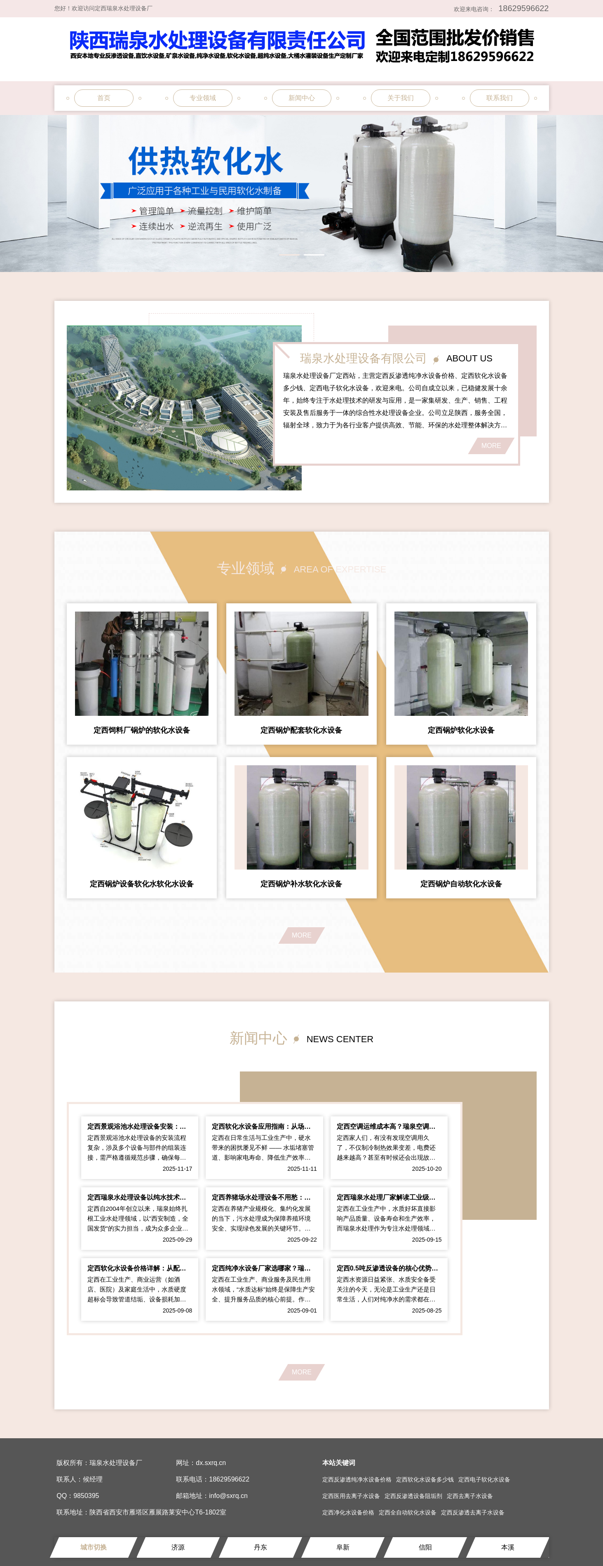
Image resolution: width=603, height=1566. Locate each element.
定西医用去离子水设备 (351, 1496)
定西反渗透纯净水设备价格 (357, 1479)
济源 (178, 1547)
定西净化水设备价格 (348, 1512)
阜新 (343, 1547)
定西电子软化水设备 (484, 1479)
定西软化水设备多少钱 (425, 1479)
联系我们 (499, 97)
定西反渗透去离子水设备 (472, 1512)
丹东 (260, 1547)
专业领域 (203, 97)
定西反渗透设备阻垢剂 (413, 1496)
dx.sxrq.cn (211, 1462)
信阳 (425, 1547)
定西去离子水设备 (470, 1496)
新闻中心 (302, 97)
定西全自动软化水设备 (407, 1512)
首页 (103, 97)
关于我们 (400, 97)
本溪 (507, 1547)
